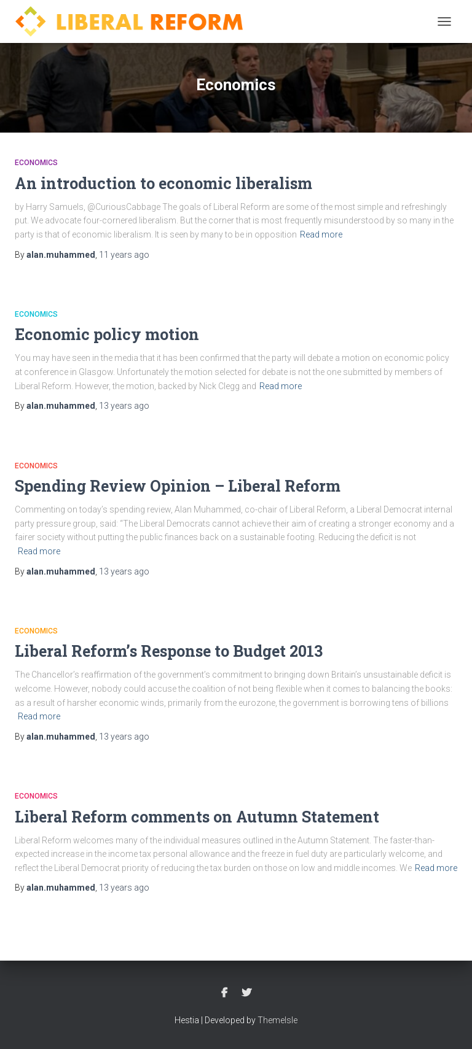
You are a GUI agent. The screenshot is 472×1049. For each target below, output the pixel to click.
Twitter (246, 993)
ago (124, 255)
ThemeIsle (277, 1020)
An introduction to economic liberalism (163, 183)
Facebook (224, 993)
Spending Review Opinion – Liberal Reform (177, 486)
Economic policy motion (107, 334)
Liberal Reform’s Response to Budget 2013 (169, 651)
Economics (36, 162)
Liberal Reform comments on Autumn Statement (197, 817)
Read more (321, 234)
